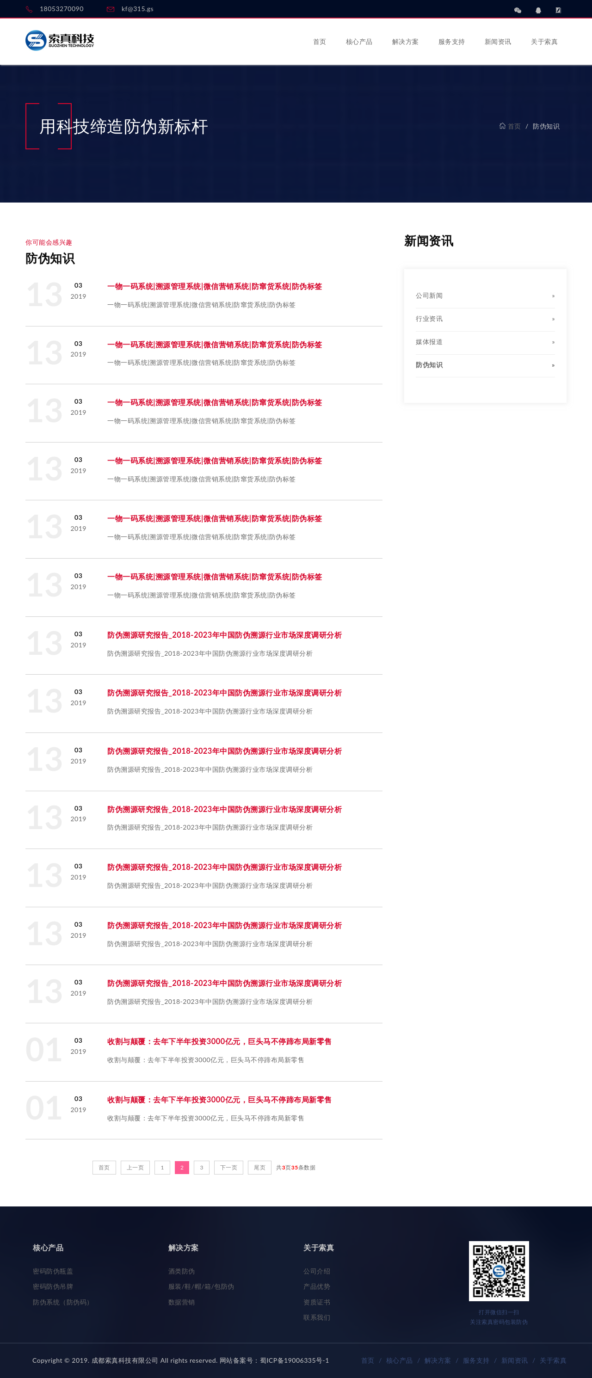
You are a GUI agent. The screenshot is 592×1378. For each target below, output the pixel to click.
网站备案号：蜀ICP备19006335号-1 (274, 1360)
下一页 (229, 1167)
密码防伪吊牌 (53, 1286)
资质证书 (316, 1302)
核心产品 (359, 41)
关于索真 (544, 41)
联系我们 (316, 1317)
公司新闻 (485, 295)
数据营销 (181, 1302)
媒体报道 (485, 341)
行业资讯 (485, 318)
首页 (320, 41)
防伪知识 (485, 364)
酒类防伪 (181, 1271)
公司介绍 (316, 1271)
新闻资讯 (498, 41)
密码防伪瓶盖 (53, 1271)
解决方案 (405, 41)
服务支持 (451, 41)
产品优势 (316, 1286)
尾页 (259, 1167)
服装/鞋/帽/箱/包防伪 (201, 1286)
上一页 (135, 1167)
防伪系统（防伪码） (63, 1302)
